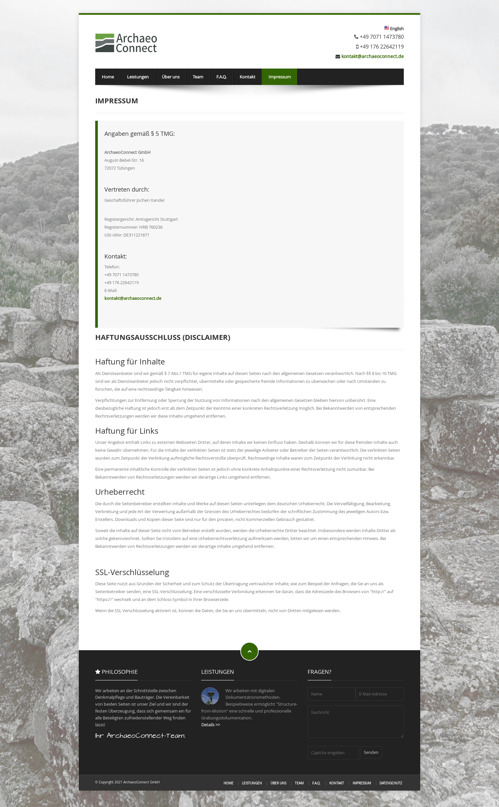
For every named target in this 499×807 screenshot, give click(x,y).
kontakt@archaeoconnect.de (372, 56)
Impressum (280, 77)
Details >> (210, 725)
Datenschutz (391, 783)
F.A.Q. (221, 77)
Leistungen (138, 77)
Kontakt (247, 77)
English (396, 28)
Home (108, 77)
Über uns (171, 77)
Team (198, 77)
